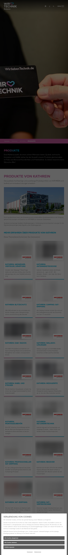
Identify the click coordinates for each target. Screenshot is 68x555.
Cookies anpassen (9, 547)
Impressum (30, 552)
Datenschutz (37, 552)
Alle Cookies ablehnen (10, 542)
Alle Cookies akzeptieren (11, 538)
